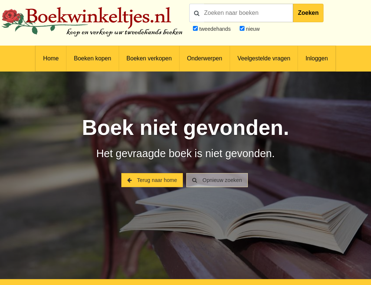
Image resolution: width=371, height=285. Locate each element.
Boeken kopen (92, 58)
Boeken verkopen (149, 58)
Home (51, 58)
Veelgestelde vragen (263, 58)
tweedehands (215, 29)
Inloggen (316, 58)
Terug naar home (152, 180)
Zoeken (308, 13)
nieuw (252, 29)
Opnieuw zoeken (217, 180)
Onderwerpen (204, 58)
